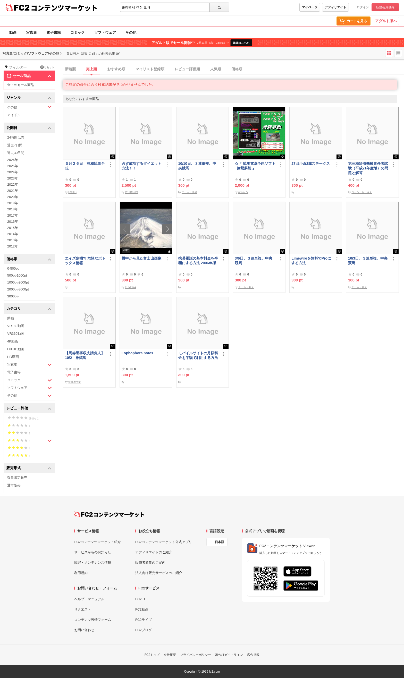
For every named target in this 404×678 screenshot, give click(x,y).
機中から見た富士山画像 (141, 258)
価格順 (236, 69)
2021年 (12, 191)
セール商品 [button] (29, 76)
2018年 (12, 209)
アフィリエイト (335, 7)
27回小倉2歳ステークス (310, 163)
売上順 (91, 69)
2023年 (12, 178)
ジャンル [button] (29, 98)
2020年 (12, 197)
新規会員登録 (385, 7)
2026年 (12, 160)
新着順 (70, 69)
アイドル (14, 115)
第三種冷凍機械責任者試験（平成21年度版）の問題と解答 (368, 168)
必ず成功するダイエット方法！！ (141, 165)
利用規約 (81, 573)
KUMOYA (130, 287)
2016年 (12, 222)
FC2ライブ (143, 620)
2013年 (12, 240)
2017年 (12, 215)
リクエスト (82, 609)
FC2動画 (141, 609)
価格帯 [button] (29, 259)
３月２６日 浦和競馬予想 (85, 165)
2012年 (12, 246)
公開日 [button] (29, 128)
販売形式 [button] (29, 468)
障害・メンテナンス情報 (92, 562)
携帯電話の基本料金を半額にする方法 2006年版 (198, 260)
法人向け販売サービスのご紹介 (158, 573)
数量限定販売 (17, 477)
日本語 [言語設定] (219, 542)
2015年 (12, 228)
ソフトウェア (105, 32)
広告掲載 (253, 655)
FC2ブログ (143, 630)
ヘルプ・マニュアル (89, 599)
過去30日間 (15, 153)
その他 (130, 32)
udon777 (243, 192)
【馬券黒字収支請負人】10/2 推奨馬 (85, 355)
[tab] (233, 69)
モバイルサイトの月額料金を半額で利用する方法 (198, 355)
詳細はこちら (241, 42)
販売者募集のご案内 (150, 562)
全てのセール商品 (20, 85)
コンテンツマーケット (64, 8)
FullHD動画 (15, 349)
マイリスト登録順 (150, 69)
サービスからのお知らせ (92, 552)
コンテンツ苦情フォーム (92, 620)
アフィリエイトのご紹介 (153, 552)
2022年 (12, 184)
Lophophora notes (137, 353)
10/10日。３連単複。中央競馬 (197, 165)
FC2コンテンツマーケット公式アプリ (163, 542)
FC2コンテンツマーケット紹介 (97, 542)
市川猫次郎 (131, 192)
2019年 (12, 203)
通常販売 (14, 485)
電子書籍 (53, 32)
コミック (77, 32)
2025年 (12, 166)
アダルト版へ (386, 21)
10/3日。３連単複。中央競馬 (368, 260)
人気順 (215, 69)
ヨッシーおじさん (361, 192)
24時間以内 (15, 137)
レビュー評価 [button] (29, 408)
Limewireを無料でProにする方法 (311, 260)
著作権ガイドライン (229, 655)
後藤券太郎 (74, 382)
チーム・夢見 (189, 192)
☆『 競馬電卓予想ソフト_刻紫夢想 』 (255, 165)
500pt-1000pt (17, 275)
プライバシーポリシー (195, 655)
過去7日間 (14, 145)
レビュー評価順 (187, 69)
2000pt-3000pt (18, 289)
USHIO (72, 192)
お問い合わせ (84, 630)
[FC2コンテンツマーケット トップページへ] (109, 514)
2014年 (12, 234)
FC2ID (140, 599)
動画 (12, 32)
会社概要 (170, 655)
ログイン (363, 7)
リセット (47, 67)
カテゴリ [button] (29, 308)
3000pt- (13, 296)
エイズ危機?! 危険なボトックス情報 (85, 260)
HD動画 (13, 357)
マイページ (309, 7)
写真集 (31, 32)
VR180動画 (15, 326)
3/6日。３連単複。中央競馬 (253, 260)
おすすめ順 (116, 69)
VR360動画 (15, 334)
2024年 (12, 172)
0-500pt (13, 268)
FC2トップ (152, 655)
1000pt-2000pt (18, 282)
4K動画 (12, 341)
